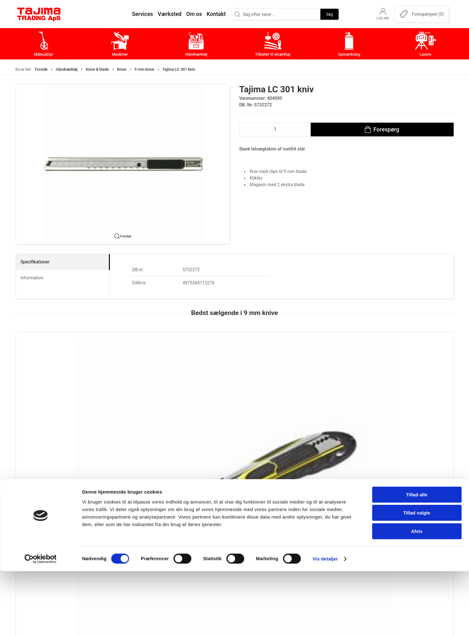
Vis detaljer (325, 623)
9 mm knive (144, 69)
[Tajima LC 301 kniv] (411, 364)
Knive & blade (97, 69)
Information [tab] (32, 277)
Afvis (417, 596)
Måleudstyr (186, 521)
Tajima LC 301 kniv (393, 403)
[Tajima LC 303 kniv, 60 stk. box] (323, 364)
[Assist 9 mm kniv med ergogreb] (146, 364)
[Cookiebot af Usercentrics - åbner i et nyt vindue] (40, 623)
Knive (121, 69)
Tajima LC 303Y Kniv (218, 403)
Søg (329, 14)
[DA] (39, 14)
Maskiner (184, 530)
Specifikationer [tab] (35, 261)
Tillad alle (416, 559)
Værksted (330, 540)
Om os (327, 521)
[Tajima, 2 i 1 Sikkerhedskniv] (57, 364)
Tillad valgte (416, 578)
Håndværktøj (67, 69)
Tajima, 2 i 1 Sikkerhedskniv (48, 403)
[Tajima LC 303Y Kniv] (234, 364)
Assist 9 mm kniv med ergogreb (140, 403)
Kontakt (328, 530)
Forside (41, 69)
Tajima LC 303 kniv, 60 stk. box (316, 403)
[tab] (230, 447)
